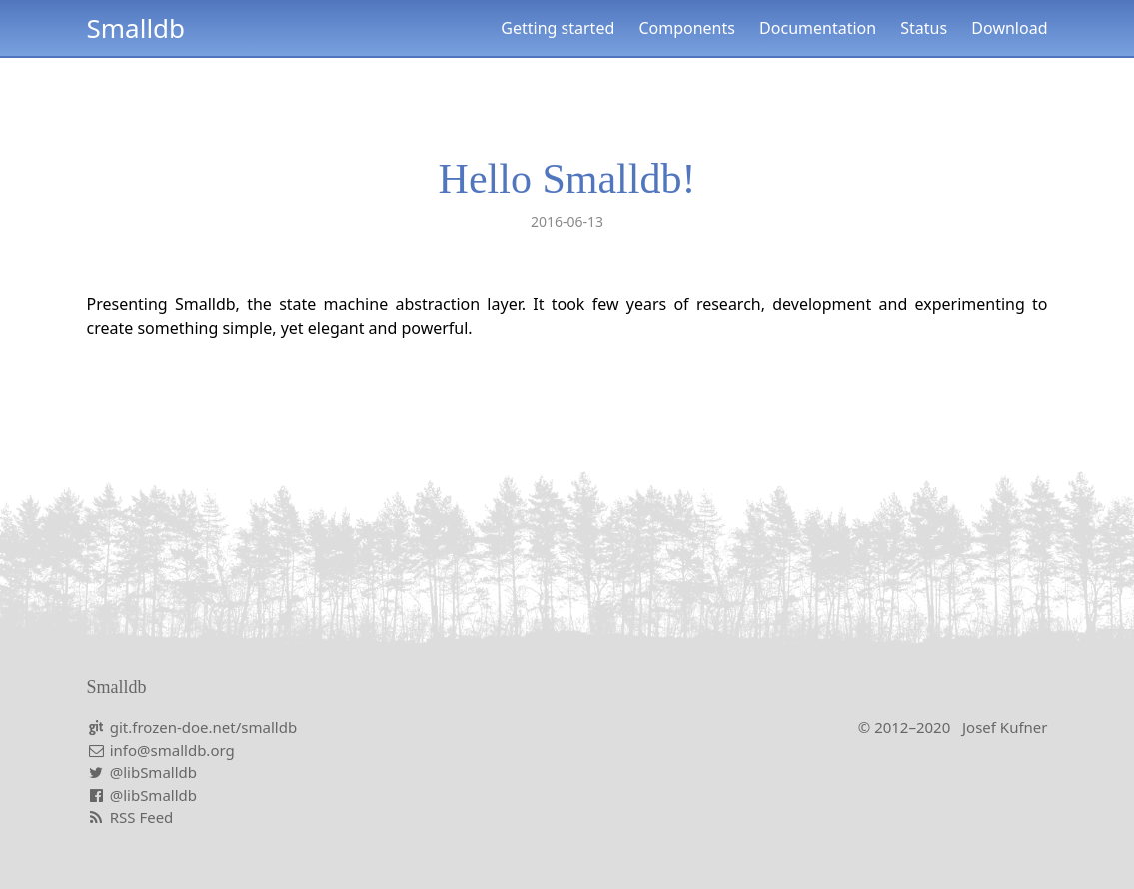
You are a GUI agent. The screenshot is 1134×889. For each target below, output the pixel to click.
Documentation (817, 28)
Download (1009, 28)
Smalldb (136, 28)
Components (686, 28)
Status (923, 28)
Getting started (557, 28)
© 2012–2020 (953, 727)
